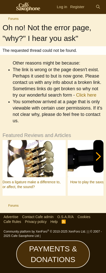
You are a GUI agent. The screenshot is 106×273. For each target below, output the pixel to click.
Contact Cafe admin (38, 217)
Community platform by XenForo (45, 231)
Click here (86, 95)
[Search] (98, 7)
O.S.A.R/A (65, 217)
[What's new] (90, 7)
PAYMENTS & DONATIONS (53, 254)
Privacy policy (36, 222)
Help (54, 222)
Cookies (84, 217)
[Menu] (8, 7)
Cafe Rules (12, 222)
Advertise (11, 217)
